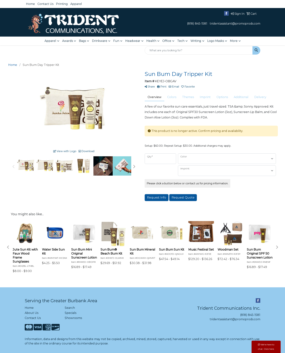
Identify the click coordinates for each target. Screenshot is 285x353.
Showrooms (73, 318)
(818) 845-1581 (197, 23)
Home (30, 4)
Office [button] (166, 41)
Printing (62, 4)
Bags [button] (82, 41)
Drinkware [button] (99, 41)
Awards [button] (67, 41)
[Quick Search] (199, 50)
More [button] (234, 41)
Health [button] (151, 41)
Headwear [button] (132, 41)
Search (70, 308)
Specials (70, 313)
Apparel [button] (50, 41)
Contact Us (45, 4)
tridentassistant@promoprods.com (235, 23)
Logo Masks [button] (215, 41)
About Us (31, 313)
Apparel (76, 4)
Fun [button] (116, 41)
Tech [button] (180, 41)
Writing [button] (195, 41)
